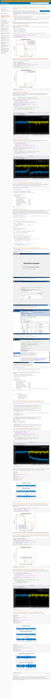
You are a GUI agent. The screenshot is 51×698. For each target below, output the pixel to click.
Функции (19, 5)
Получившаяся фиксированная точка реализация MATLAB (5, 35)
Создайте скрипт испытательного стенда (5, 31)
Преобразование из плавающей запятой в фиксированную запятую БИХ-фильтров (5, 16)
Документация (5, 3)
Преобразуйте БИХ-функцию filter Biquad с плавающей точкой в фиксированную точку (5, 29)
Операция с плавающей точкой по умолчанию (5, 25)
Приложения (25, 5)
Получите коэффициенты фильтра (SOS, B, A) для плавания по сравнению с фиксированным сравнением (5, 23)
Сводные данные (3, 53)
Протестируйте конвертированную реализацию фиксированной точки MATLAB (5, 40)
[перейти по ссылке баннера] (25, 1)
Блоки (22, 5)
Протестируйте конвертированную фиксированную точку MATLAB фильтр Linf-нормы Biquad (5, 49)
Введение (2, 19)
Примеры (16, 5)
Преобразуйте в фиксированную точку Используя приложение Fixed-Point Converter (5, 34)
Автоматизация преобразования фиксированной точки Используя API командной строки (5, 38)
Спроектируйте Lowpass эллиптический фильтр (4, 20)
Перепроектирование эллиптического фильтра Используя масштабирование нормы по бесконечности (5, 43)
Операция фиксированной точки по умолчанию (5, 27)
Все (13, 5)
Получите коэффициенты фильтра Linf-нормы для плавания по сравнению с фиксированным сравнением (5, 46)
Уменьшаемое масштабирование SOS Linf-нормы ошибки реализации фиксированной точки (5, 52)
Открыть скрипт (44, 11)
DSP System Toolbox (3, 8)
